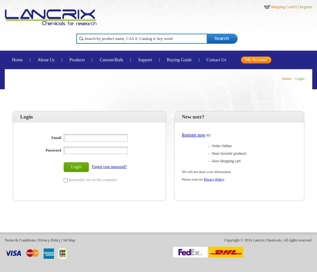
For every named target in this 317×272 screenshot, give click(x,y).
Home (17, 60)
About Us (46, 60)
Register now (193, 135)
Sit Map (69, 240)
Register (306, 7)
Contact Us (216, 60)
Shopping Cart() (284, 7)
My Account (256, 60)
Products (77, 60)
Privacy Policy (214, 179)
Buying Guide (179, 60)
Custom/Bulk (111, 60)
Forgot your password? (109, 166)
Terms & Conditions (20, 240)
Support (145, 60)
